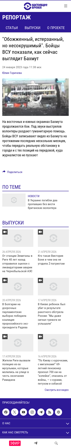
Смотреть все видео (57, 390)
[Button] (12, 172)
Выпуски (32, 27)
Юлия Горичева (12, 73)
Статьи (12, 27)
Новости (33, 196)
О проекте (56, 27)
